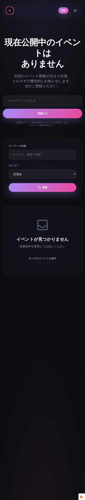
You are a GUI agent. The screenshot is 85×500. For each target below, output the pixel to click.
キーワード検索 (17, 145)
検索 (42, 187)
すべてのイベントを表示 (42, 258)
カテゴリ (14, 165)
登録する (42, 113)
